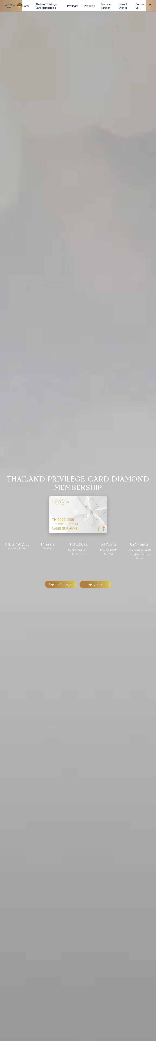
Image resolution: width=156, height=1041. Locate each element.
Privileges (72, 5)
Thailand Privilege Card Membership (46, 5)
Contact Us (140, 5)
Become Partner (106, 5)
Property (89, 5)
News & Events (123, 5)
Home (25, 5)
